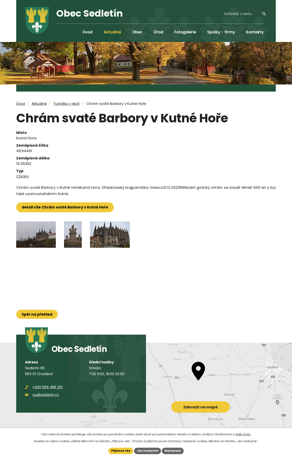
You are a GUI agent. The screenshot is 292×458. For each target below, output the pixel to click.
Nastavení (173, 451)
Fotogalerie (185, 32)
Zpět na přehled (37, 314)
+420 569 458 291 (47, 387)
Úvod (87, 32)
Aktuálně (112, 32)
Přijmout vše (120, 451)
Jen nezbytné (147, 451)
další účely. (243, 434)
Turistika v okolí (66, 103)
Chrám (22, 176)
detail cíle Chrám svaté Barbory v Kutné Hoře (65, 207)
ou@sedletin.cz (45, 394)
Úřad (158, 32)
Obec (137, 32)
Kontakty (255, 32)
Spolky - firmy (221, 32)
